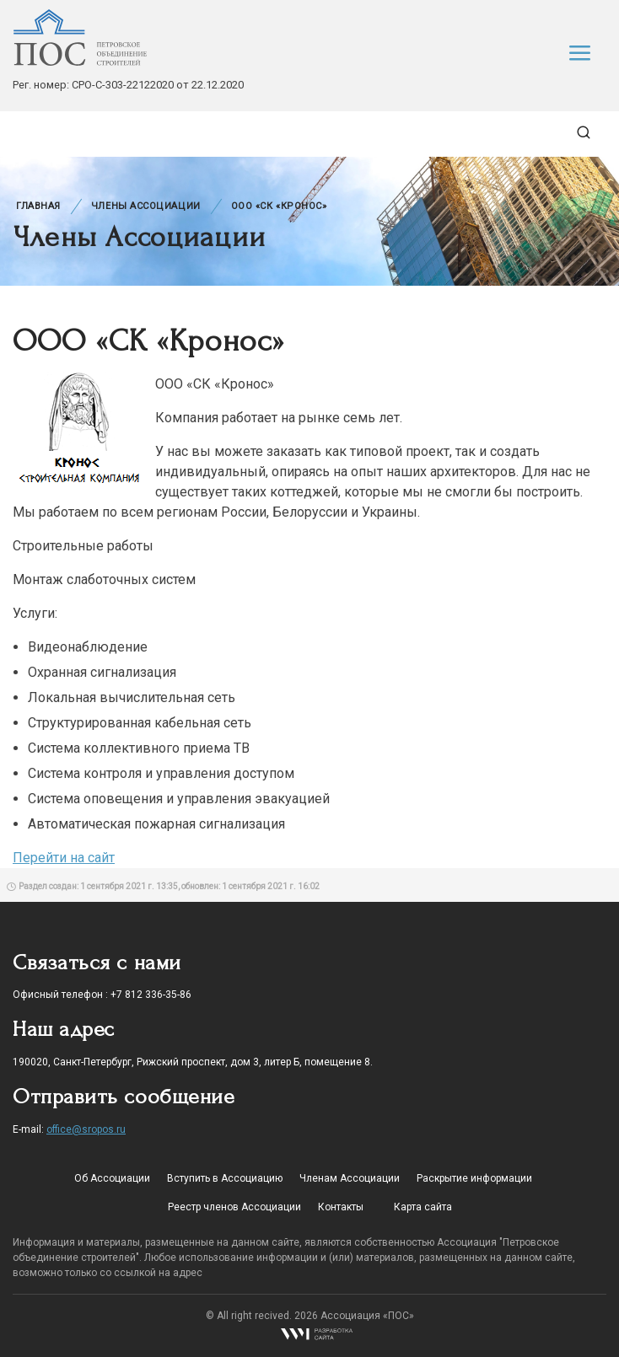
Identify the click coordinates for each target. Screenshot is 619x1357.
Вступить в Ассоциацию (225, 1178)
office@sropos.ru (86, 1129)
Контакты (340, 1207)
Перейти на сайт (64, 858)
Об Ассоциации (112, 1178)
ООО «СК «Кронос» (279, 206)
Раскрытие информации (474, 1178)
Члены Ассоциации (146, 206)
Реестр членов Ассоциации (234, 1207)
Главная (38, 206)
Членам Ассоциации (349, 1178)
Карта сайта (423, 1207)
